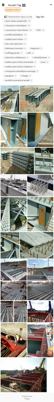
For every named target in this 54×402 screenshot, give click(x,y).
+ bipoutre (36, 48)
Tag (19, 5)
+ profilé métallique (15, 34)
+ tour (44, 62)
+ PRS (40, 30)
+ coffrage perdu (13, 53)
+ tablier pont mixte (15, 39)
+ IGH (29, 53)
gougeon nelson (13, 9)
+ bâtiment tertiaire (14, 48)
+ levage (25, 75)
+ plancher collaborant (16, 57)
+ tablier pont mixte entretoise (20, 62)
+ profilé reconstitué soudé (18, 80)
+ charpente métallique (17, 25)
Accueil (12, 5)
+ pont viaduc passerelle (17, 21)
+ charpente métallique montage (21, 71)
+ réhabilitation (40, 57)
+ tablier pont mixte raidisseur (19, 66)
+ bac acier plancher (14, 44)
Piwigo (27, 398)
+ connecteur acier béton (17, 30)
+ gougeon (10, 75)
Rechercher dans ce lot (20, 16)
